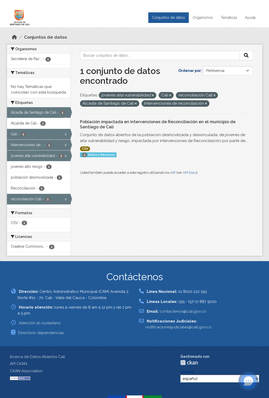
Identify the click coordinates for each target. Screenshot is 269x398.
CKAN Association (26, 371)
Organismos (203, 17)
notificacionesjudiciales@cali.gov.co (178, 327)
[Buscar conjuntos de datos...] (160, 55)
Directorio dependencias (41, 332)
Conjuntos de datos (168, 17)
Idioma (186, 372)
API (172, 173)
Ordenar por (189, 71)
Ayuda (250, 17)
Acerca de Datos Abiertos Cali (37, 356)
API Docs (190, 173)
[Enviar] (246, 55)
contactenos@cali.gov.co (183, 311)
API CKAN (18, 363)
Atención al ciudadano (40, 323)
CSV (85, 149)
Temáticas (229, 17)
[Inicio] (14, 37)
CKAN (189, 362)
